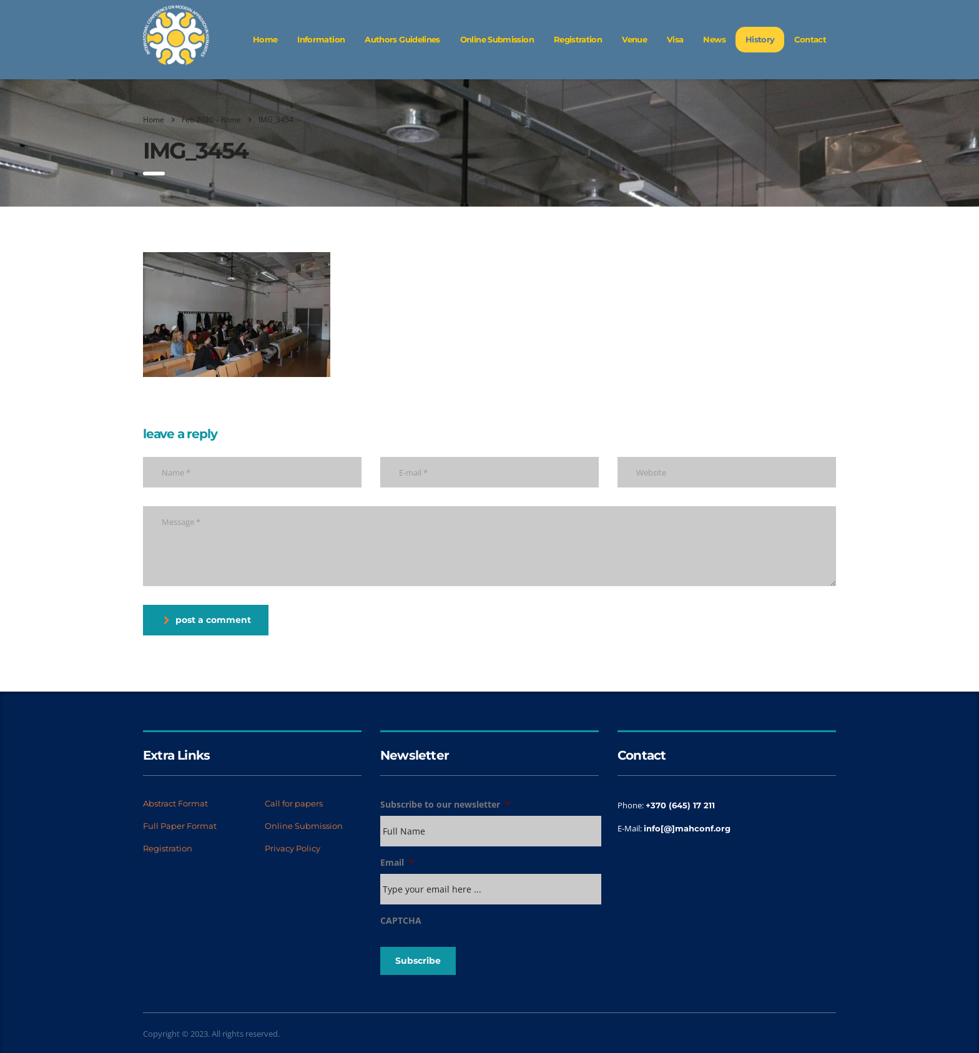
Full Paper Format (180, 826)
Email (397, 862)
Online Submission (497, 39)
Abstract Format (175, 803)
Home (265, 39)
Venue (634, 39)
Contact (810, 39)
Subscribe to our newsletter (445, 804)
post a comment (207, 619)
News (714, 39)
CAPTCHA (400, 920)
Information (321, 39)
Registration (578, 39)
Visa (675, 39)
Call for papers (294, 803)
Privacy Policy (292, 848)
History (760, 39)
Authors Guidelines (402, 39)
